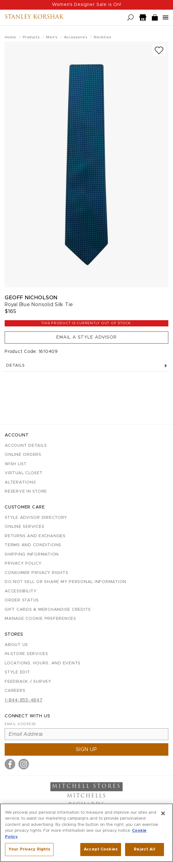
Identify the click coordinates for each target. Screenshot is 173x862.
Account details (26, 446)
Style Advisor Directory (36, 518)
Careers (15, 691)
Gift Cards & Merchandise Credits (48, 610)
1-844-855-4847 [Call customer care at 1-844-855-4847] (24, 700)
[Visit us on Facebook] (10, 764)
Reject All (144, 849)
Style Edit (17, 672)
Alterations (20, 482)
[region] (86, 832)
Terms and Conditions (33, 545)
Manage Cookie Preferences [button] (40, 619)
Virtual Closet (24, 473)
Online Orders (23, 455)
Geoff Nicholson (31, 297)
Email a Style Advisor (86, 337)
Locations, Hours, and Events (43, 663)
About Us (16, 645)
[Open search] (130, 17)
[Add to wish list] (159, 50)
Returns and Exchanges (35, 536)
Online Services (24, 527)
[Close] (163, 813)
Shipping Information (32, 554)
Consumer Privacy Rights (36, 573)
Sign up (86, 749)
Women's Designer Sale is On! (86, 4)
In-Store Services (26, 654)
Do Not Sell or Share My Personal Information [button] (65, 582)
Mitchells (86, 796)
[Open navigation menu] (165, 17)
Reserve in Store (26, 491)
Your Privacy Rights (29, 849)
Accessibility (21, 591)
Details (86, 366)
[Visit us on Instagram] (23, 764)
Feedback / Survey (28, 682)
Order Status (22, 600)
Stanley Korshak (34, 17)
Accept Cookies (101, 849)
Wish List (16, 464)
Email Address (20, 724)
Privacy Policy (23, 563)
